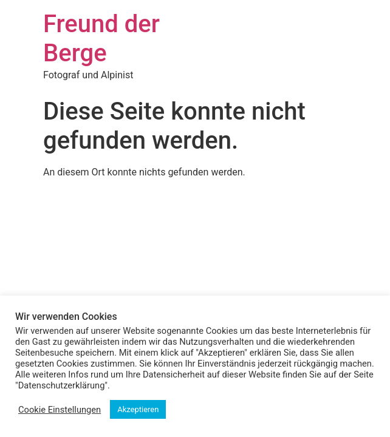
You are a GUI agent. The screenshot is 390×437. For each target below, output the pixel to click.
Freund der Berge (101, 38)
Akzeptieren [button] (138, 409)
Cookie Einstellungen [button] (59, 409)
